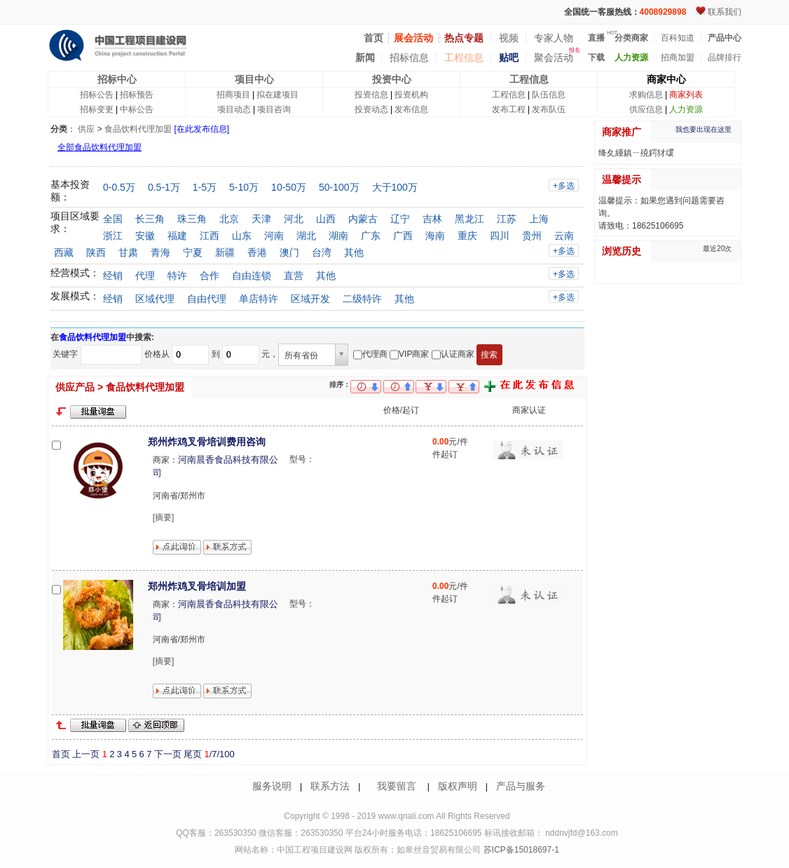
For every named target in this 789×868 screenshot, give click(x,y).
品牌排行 (724, 57)
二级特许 (362, 298)
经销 (113, 275)
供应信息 (646, 109)
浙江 (113, 235)
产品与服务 (520, 786)
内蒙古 (363, 218)
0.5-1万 (164, 187)
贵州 (532, 235)
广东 (370, 235)
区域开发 (310, 298)
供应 (86, 129)
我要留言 (396, 786)
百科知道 (677, 38)
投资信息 (371, 95)
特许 (177, 275)
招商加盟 (677, 57)
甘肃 (128, 252)
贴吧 (509, 57)
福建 (177, 235)
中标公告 (136, 109)
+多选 (564, 186)
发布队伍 (548, 109)
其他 (354, 252)
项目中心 (254, 79)
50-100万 (339, 187)
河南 (274, 235)
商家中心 (666, 79)
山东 (242, 235)
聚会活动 (553, 57)
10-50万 (288, 187)
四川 (499, 235)
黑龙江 (469, 218)
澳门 (289, 252)
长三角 (150, 218)
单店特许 (258, 298)
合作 (209, 275)
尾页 (193, 754)
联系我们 (724, 12)
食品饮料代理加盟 (138, 129)
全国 (113, 218)
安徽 (145, 235)
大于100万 (395, 187)
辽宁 (400, 218)
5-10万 (244, 187)
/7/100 (219, 754)
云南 (564, 235)
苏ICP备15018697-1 (519, 850)
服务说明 (271, 786)
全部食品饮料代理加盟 (99, 147)
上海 (539, 218)
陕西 (96, 252)
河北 (293, 218)
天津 (261, 218)
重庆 (467, 235)
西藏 (64, 252)
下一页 (167, 754)
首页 (61, 754)
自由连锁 (251, 275)
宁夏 (193, 252)
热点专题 (463, 37)
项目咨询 (274, 109)
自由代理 (206, 298)
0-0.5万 (119, 187)
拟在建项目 (277, 95)
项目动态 (234, 109)
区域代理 (154, 298)
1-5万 (205, 187)
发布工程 (509, 109)
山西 (326, 218)
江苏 (506, 218)
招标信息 (409, 57)
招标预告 (136, 95)
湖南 (338, 235)
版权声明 (457, 786)
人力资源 (686, 109)
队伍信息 (548, 95)
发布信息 (411, 109)
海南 (435, 235)
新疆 (225, 252)
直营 (293, 275)
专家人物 (553, 37)
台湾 (321, 252)
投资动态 (371, 109)
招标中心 (117, 79)
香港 (257, 252)
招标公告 (97, 95)
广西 (403, 235)
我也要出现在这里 (703, 129)
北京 (229, 218)
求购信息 (646, 95)
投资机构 (411, 95)
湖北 (306, 235)
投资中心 (391, 79)
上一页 (86, 754)
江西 (209, 235)
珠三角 (192, 218)
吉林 (432, 218)
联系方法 (330, 786)
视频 (509, 37)
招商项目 (233, 95)
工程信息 (463, 57)
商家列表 (686, 95)
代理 (145, 275)
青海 (160, 252)
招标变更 (97, 109)
